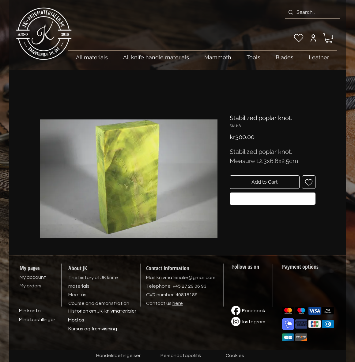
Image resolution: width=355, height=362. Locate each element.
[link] (329, 38)
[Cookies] (235, 356)
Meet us (77, 294)
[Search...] (311, 12)
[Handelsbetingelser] (118, 356)
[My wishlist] (299, 38)
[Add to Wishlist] (308, 182)
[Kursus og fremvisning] (92, 329)
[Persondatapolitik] (181, 356)
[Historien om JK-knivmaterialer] (102, 311)
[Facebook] (253, 311)
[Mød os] (76, 320)
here (177, 303)
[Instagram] (254, 322)
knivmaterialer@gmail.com (186, 277)
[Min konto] (30, 311)
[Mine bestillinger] (37, 320)
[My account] (313, 38)
